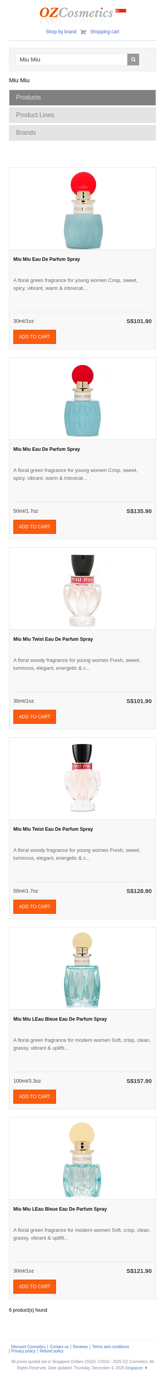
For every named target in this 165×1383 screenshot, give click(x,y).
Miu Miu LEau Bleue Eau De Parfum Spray (60, 1019)
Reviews (80, 1347)
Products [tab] (28, 97)
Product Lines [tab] (35, 115)
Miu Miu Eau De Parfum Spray (46, 259)
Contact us (59, 1347)
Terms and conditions (110, 1347)
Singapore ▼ (136, 1368)
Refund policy (51, 1351)
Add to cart (35, 337)
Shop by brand (61, 31)
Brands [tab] (26, 132)
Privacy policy (23, 1351)
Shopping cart (104, 31)
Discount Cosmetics (28, 1347)
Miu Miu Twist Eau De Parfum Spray (53, 639)
